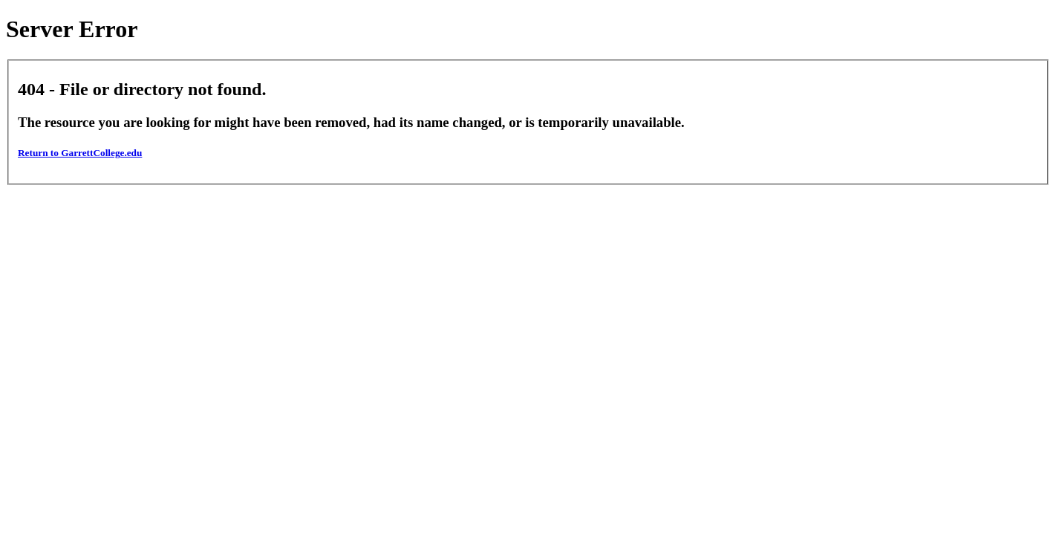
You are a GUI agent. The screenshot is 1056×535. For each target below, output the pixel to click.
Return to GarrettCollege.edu (80, 152)
